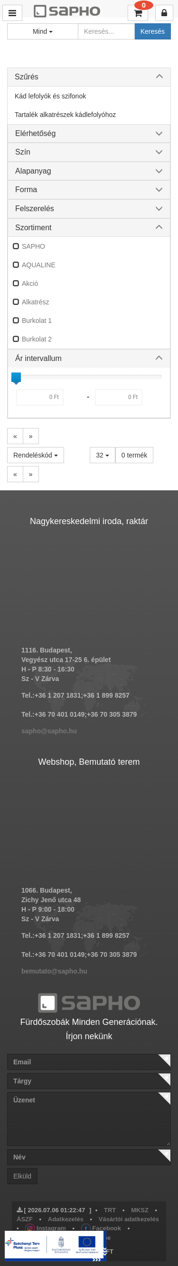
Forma (26, 189)
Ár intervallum (38, 358)
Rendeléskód (35, 455)
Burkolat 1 (37, 320)
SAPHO (33, 246)
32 (102, 455)
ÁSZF (25, 1219)
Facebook (101, 1228)
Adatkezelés (66, 1219)
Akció (30, 283)
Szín (22, 152)
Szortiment (33, 228)
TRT (110, 1210)
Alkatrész (35, 302)
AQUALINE (39, 265)
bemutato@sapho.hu (54, 971)
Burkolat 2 (37, 339)
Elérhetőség (35, 133)
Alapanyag (33, 171)
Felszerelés (34, 209)
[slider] (16, 377)
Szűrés (26, 77)
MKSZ (140, 1210)
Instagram (45, 1228)
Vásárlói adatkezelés (129, 1219)
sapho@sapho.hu (49, 731)
